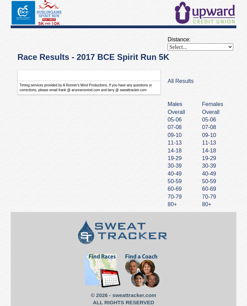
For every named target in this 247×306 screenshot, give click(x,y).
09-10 (209, 135)
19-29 (209, 158)
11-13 (209, 143)
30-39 (209, 166)
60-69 (209, 189)
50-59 (209, 181)
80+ (206, 204)
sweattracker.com (134, 295)
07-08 (209, 127)
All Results (181, 81)
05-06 (209, 120)
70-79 (209, 197)
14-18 (209, 151)
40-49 (209, 174)
